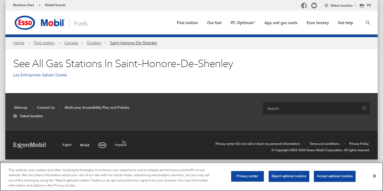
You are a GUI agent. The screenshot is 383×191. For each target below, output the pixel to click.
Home (18, 43)
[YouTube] (314, 6)
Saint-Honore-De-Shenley (133, 43)
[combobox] (316, 108)
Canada (71, 43)
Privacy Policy (359, 143)
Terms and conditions (324, 143)
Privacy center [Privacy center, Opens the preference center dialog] (247, 176)
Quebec (94, 43)
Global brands (55, 5)
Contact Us (46, 107)
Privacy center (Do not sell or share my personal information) (257, 143)
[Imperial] (121, 142)
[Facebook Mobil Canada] (304, 6)
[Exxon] (68, 144)
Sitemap (20, 107)
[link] (187, 21)
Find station (44, 43)
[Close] (374, 176)
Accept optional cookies (335, 176)
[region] (191, 176)
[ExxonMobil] (29, 145)
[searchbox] (311, 108)
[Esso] (102, 144)
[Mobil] (85, 144)
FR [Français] (369, 5)
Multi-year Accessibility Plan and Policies (97, 107)
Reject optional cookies (289, 176)
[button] (368, 22)
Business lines (23, 5)
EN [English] (362, 5)
